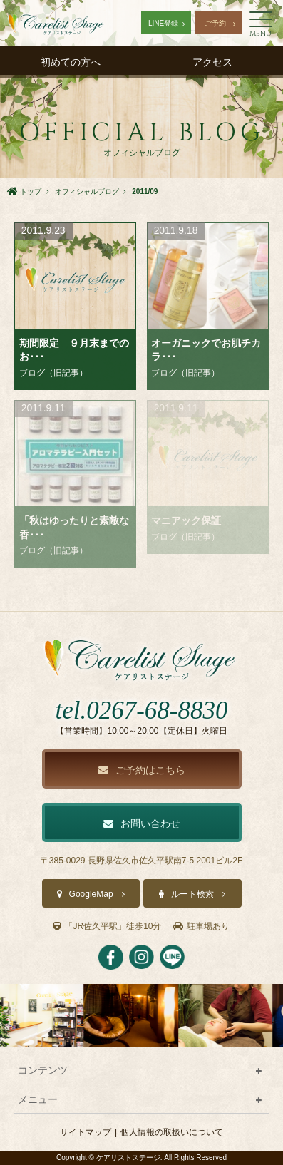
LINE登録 (163, 23)
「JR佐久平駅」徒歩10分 (107, 926)
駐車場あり (201, 926)
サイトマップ (85, 1132)
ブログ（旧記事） (53, 373)
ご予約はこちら (141, 770)
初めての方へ (71, 62)
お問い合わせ (141, 823)
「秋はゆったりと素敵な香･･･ (74, 527)
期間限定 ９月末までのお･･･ (74, 350)
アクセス (212, 62)
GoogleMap (91, 894)
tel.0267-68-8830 (141, 710)
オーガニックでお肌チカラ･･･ (206, 350)
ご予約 (215, 23)
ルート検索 (192, 894)
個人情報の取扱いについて (171, 1132)
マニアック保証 (186, 520)
